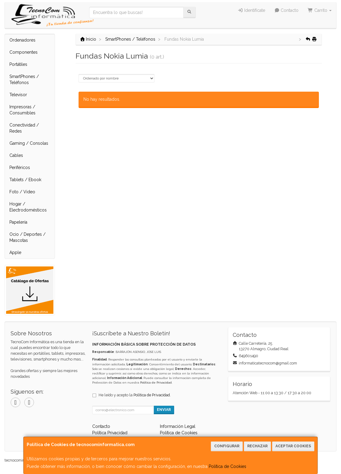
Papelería (18, 222)
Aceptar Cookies (293, 446)
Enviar (164, 410)
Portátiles (18, 64)
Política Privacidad (109, 432)
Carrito (320, 10)
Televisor (18, 94)
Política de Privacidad (156, 382)
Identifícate (251, 10)
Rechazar (257, 446)
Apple (15, 252)
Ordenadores (22, 40)
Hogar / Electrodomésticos (28, 206)
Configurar (226, 446)
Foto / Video (22, 191)
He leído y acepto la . (135, 395)
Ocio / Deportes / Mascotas (27, 237)
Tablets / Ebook (25, 179)
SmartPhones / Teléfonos (24, 79)
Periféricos (19, 167)
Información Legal (177, 426)
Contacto (286, 10)
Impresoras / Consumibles (22, 109)
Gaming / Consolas (28, 143)
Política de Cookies (227, 466)
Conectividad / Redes (24, 128)
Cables (16, 155)
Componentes (23, 52)
